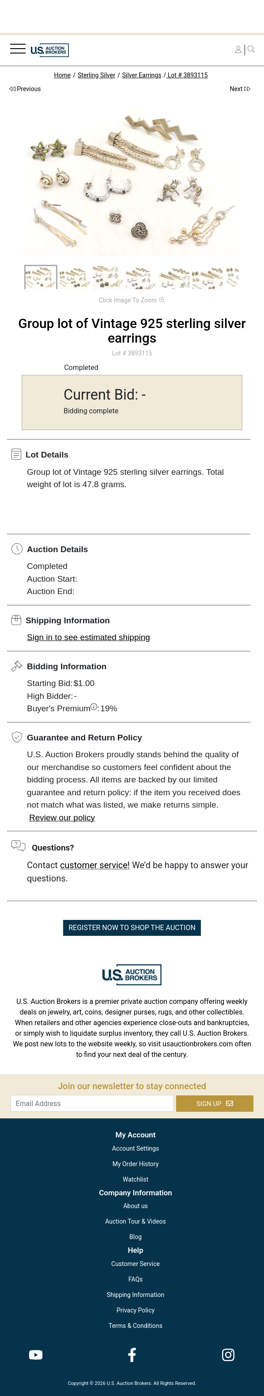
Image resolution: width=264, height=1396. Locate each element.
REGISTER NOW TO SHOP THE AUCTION (132, 927)
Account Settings (135, 1148)
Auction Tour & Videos (135, 1221)
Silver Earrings (142, 75)
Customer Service (135, 1263)
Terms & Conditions (135, 1325)
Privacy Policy (136, 1310)
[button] (40, 277)
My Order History (136, 1163)
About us (135, 1205)
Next (240, 88)
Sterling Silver (96, 75)
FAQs (135, 1279)
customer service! (95, 865)
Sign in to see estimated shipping (88, 637)
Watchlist (135, 1179)
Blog (135, 1236)
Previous (25, 88)
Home (62, 75)
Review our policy (62, 817)
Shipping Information (135, 1294)
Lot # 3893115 (186, 75)
